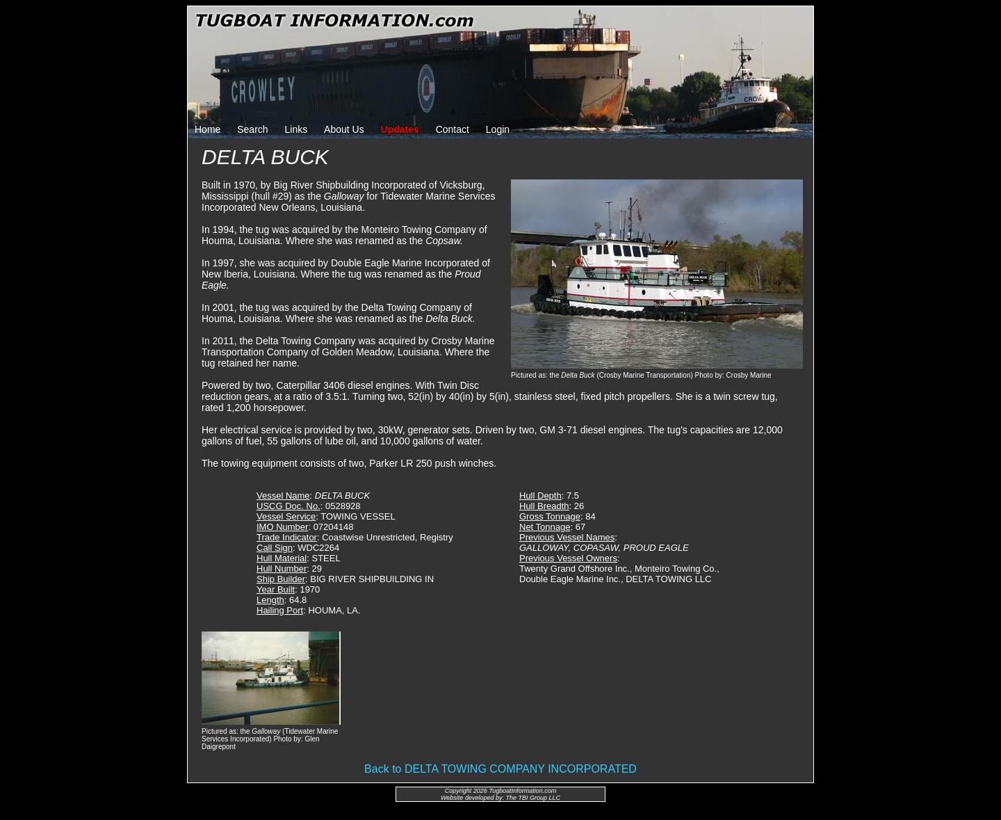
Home (207, 129)
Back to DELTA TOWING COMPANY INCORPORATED (500, 769)
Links (296, 129)
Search (252, 129)
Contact (452, 129)
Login (498, 129)
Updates (400, 129)
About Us (344, 129)
